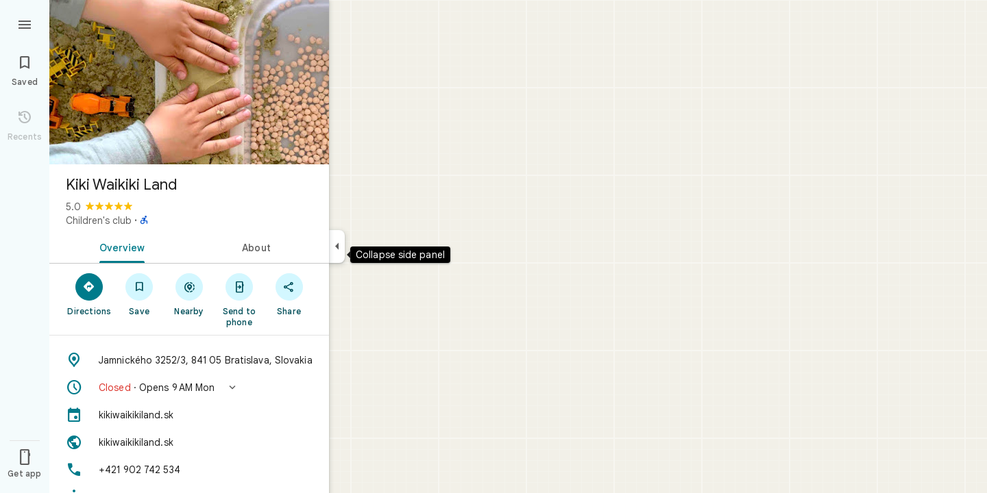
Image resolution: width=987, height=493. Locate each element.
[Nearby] (189, 293)
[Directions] (89, 293)
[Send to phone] (239, 299)
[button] (189, 387)
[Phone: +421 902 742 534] (189, 469)
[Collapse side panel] (337, 246)
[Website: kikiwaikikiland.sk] (189, 442)
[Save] (139, 293)
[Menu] (24, 23)
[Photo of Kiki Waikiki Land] (189, 82)
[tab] (119, 246)
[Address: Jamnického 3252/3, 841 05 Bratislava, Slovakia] (189, 360)
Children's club (99, 220)
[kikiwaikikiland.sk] (189, 415)
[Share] (289, 293)
